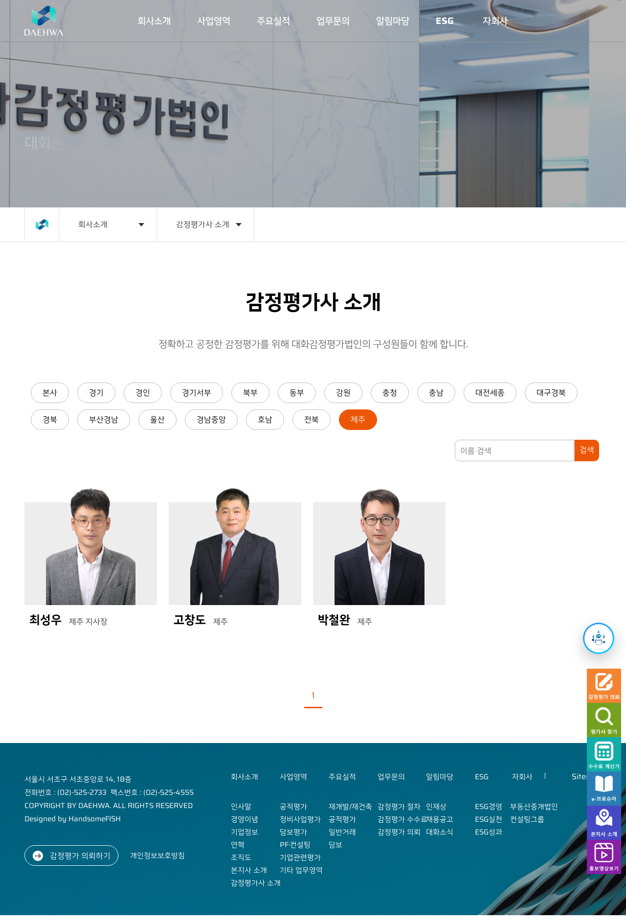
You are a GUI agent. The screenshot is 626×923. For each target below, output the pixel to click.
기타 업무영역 (301, 870)
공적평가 (293, 806)
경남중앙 (211, 419)
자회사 (495, 20)
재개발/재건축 (350, 806)
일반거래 (342, 832)
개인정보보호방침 (157, 855)
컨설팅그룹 (527, 819)
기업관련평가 (300, 857)
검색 (587, 450)
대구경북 (551, 392)
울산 (157, 419)
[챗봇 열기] (598, 638)
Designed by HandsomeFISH (72, 819)
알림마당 (392, 20)
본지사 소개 (249, 870)
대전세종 (490, 392)
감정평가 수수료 (402, 819)
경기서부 (196, 392)
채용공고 (439, 819)
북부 (250, 392)
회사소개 (154, 20)
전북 (311, 419)
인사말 (241, 806)
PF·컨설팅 (295, 845)
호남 (265, 419)
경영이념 (244, 819)
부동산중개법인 (534, 806)
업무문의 (333, 20)
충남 (436, 392)
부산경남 (103, 419)
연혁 (238, 845)
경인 (142, 392)
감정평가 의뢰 (399, 832)
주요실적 (273, 20)
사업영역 (213, 20)
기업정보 (244, 832)
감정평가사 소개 (202, 224)
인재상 (436, 806)
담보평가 (293, 832)
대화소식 (439, 832)
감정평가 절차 (399, 806)
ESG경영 (488, 806)
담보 (335, 845)
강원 (343, 392)
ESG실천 (488, 819)
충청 (389, 392)
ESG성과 (488, 832)
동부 (297, 392)
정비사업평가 (300, 819)
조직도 (241, 857)
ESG (445, 20)
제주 (358, 419)
